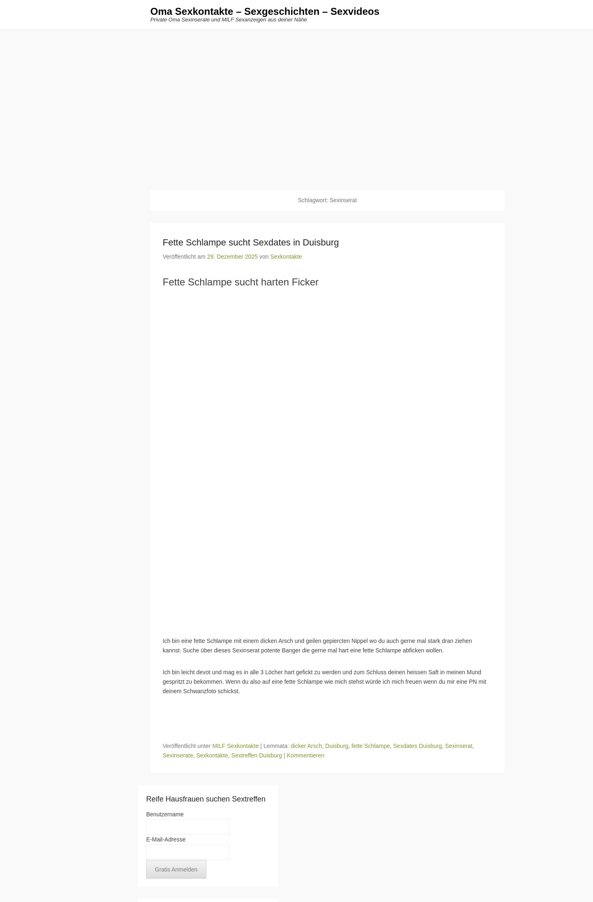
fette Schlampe (371, 746)
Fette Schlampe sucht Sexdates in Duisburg (251, 242)
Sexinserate (178, 755)
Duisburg (336, 746)
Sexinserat (458, 746)
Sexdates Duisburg (417, 746)
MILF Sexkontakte (235, 746)
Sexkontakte (286, 256)
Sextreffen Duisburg (256, 755)
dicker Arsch (306, 746)
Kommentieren (305, 755)
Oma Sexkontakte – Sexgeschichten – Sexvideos (264, 11)
